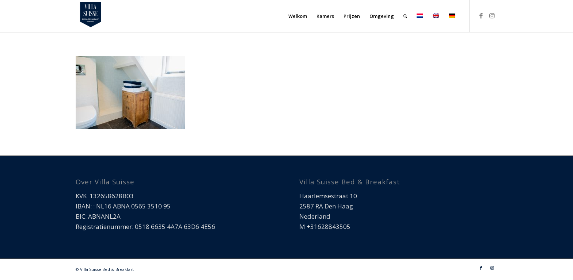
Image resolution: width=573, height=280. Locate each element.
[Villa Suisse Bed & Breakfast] (90, 16)
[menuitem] (298, 16)
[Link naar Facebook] (480, 15)
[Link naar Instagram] (491, 15)
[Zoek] (405, 16)
